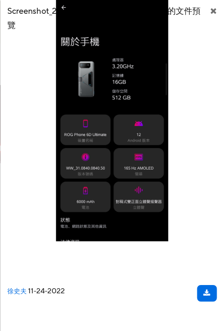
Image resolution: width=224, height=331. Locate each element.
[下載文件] (207, 293)
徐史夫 (17, 291)
